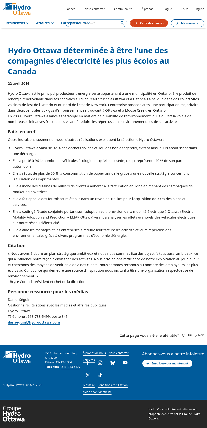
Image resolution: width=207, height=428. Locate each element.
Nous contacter (95, 9)
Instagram (100, 363)
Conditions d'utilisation (113, 385)
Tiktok (100, 375)
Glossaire (89, 385)
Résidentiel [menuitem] (17, 23)
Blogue (167, 9)
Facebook (88, 363)
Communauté (123, 9)
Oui (189, 335)
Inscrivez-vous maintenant (167, 363)
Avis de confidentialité (97, 392)
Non (201, 335)
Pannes (70, 9)
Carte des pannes (149, 23)
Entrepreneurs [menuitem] (75, 23)
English (199, 9)
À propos (147, 9)
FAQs (184, 9)
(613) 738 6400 (70, 367)
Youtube (125, 363)
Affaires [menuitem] (45, 23)
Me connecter (187, 23)
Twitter (88, 375)
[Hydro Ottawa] (17, 9)
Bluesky (113, 363)
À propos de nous (94, 353)
